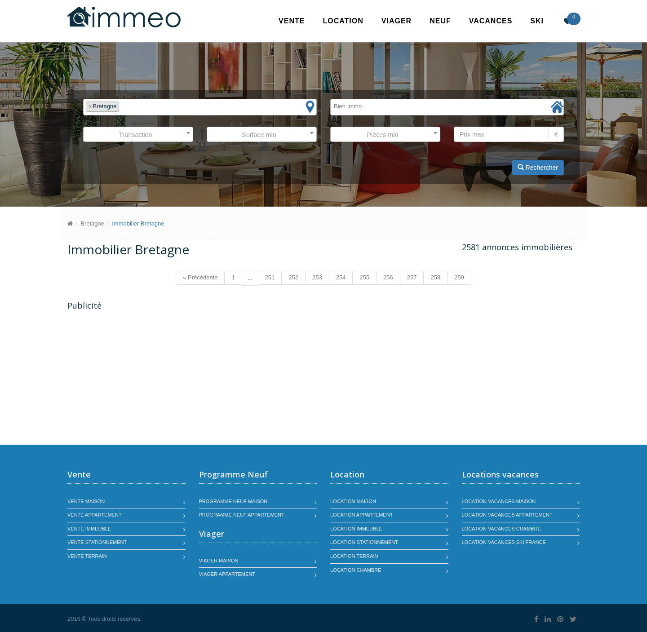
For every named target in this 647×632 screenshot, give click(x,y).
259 (459, 277)
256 (388, 277)
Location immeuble (356, 528)
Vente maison (86, 501)
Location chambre (355, 570)
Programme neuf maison (233, 501)
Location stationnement (364, 542)
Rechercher (538, 167)
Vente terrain (87, 556)
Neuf (440, 21)
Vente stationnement (97, 542)
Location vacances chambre (501, 528)
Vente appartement (94, 514)
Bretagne (92, 223)
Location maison (353, 501)
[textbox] (123, 107)
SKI (537, 21)
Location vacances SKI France (504, 542)
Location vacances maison (499, 501)
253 (317, 277)
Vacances (491, 21)
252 (293, 277)
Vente (292, 21)
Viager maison (219, 560)
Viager (396, 21)
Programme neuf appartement (241, 514)
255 (364, 277)
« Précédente (200, 277)
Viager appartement (227, 574)
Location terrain (354, 556)
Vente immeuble (89, 528)
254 (341, 277)
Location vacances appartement (507, 514)
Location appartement (361, 514)
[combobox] (200, 107)
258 (435, 277)
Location (343, 21)
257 (412, 277)
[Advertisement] (142, 379)
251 (270, 277)
